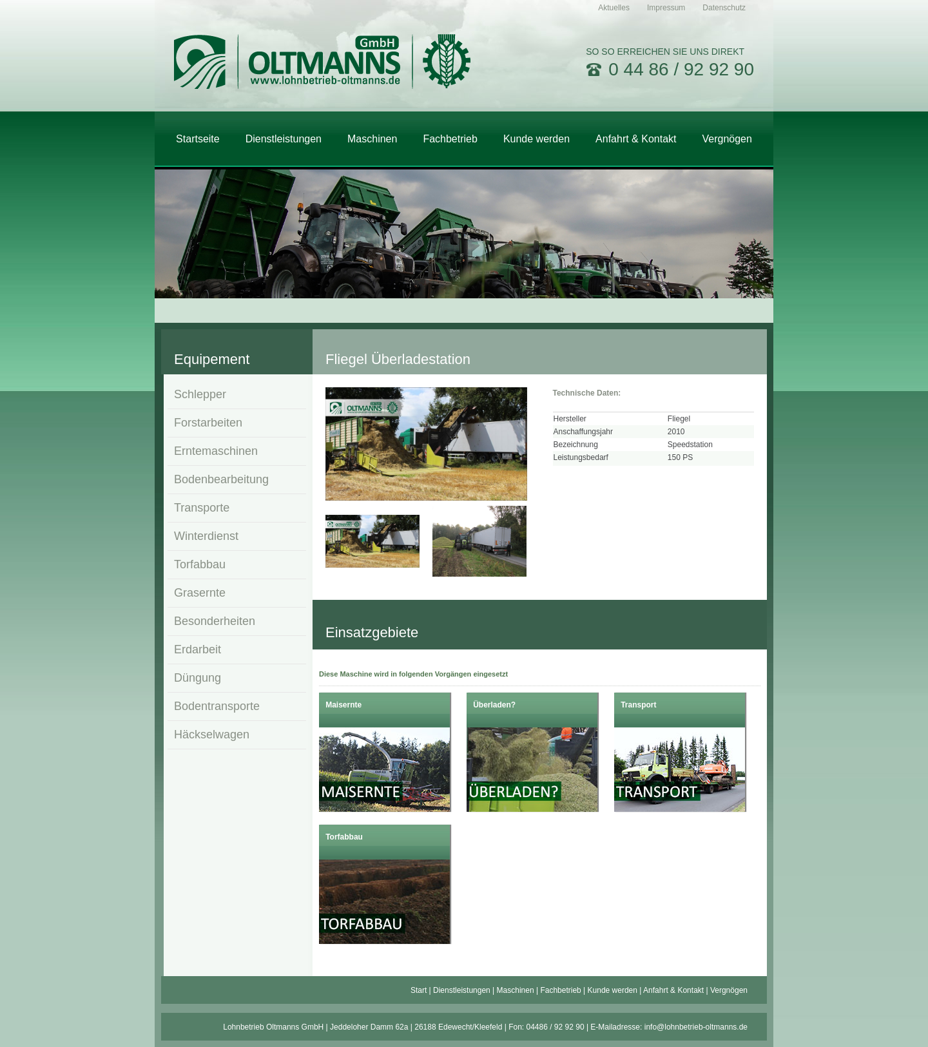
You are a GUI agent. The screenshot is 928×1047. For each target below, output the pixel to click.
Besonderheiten (214, 621)
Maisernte (343, 704)
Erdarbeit (197, 649)
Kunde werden (612, 990)
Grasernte (200, 592)
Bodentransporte (217, 706)
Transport (638, 704)
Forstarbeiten (208, 422)
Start (419, 990)
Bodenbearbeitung (221, 479)
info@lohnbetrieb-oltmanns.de (696, 1027)
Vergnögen (729, 990)
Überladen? (494, 704)
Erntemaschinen (216, 451)
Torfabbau (200, 564)
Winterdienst (206, 536)
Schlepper (200, 394)
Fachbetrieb (560, 990)
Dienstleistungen (461, 990)
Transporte (201, 507)
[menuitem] (614, 7)
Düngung (197, 677)
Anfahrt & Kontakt (673, 990)
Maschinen (515, 990)
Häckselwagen (211, 734)
